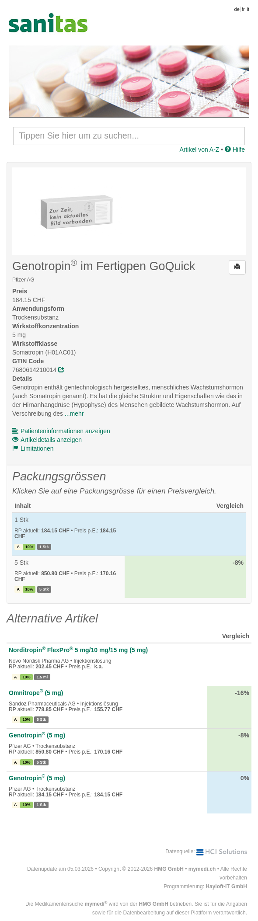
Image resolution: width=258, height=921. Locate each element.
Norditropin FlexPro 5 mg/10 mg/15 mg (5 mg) (78, 649)
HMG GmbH (169, 869)
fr (243, 9)
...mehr (74, 413)
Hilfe (235, 149)
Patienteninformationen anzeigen (61, 430)
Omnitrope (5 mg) (36, 692)
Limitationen (33, 448)
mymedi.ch (202, 869)
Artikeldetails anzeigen (47, 439)
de (237, 9)
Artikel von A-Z (199, 149)
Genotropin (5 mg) (37, 735)
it (248, 9)
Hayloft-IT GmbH (226, 886)
